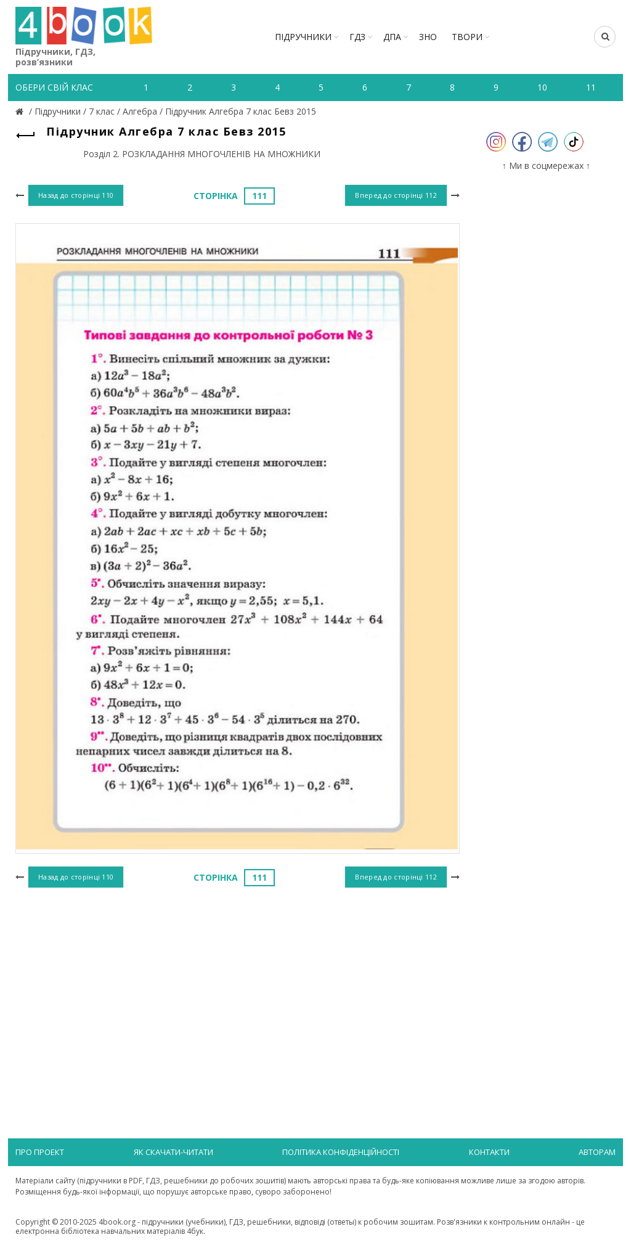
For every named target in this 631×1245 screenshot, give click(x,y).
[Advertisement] (237, 992)
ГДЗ (357, 37)
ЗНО (428, 37)
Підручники (303, 37)
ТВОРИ (467, 37)
